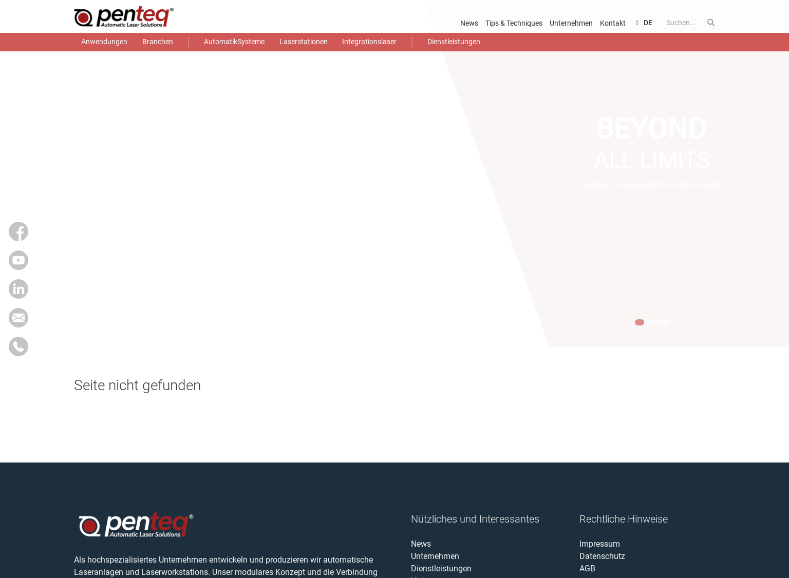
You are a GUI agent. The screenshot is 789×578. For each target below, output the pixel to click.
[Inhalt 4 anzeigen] (666, 322)
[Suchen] (710, 22)
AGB (587, 568)
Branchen (157, 41)
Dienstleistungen (453, 41)
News (469, 23)
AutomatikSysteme (234, 41)
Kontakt (613, 23)
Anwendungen (104, 41)
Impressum (599, 544)
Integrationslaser (369, 41)
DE (642, 22)
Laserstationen (303, 41)
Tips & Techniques (513, 23)
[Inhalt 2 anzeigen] (649, 322)
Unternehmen (571, 23)
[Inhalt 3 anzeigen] (657, 322)
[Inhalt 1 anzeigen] (639, 322)
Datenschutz (602, 556)
